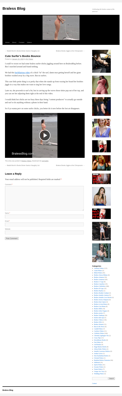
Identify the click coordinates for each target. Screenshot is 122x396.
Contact (21, 42)
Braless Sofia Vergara (100, 311)
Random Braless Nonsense (102, 360)
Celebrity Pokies (99, 333)
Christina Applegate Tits (101, 335)
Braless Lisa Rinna (99, 306)
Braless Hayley (98, 291)
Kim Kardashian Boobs (101, 356)
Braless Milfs (98, 309)
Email (7, 221)
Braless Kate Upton (100, 302)
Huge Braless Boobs (100, 347)
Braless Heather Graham (101, 293)
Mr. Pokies (29, 59)
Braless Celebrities (99, 286)
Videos (29, 42)
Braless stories (98, 313)
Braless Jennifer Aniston (101, 295)
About (14, 42)
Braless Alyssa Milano (101, 275)
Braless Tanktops (99, 315)
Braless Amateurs (99, 279)
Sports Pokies (98, 365)
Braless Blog (13, 8)
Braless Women (98, 324)
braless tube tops (99, 318)
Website (7, 229)
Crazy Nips (97, 338)
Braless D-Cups (99, 288)
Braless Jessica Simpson (101, 300)
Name (7, 213)
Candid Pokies (98, 329)
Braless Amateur (99, 277)
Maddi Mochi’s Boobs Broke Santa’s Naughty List (22, 51)
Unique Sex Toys (99, 371)
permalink (45, 161)
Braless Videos (26, 161)
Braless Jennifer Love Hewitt (103, 297)
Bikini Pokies (98, 273)
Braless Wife (98, 322)
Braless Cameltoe (99, 284)
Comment (8, 184)
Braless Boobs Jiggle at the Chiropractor (70, 51)
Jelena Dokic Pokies (100, 349)
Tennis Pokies (98, 369)
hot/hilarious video (22, 73)
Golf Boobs (97, 344)
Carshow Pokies (99, 331)
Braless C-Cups (98, 282)
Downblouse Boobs (100, 340)
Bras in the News (99, 326)
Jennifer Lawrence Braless (102, 351)
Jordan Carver (98, 353)
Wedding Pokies (99, 374)
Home (7, 42)
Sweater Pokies (98, 367)
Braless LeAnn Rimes (100, 304)
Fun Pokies (97, 342)
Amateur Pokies (99, 268)
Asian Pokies (98, 270)
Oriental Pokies (98, 358)
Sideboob (97, 362)
